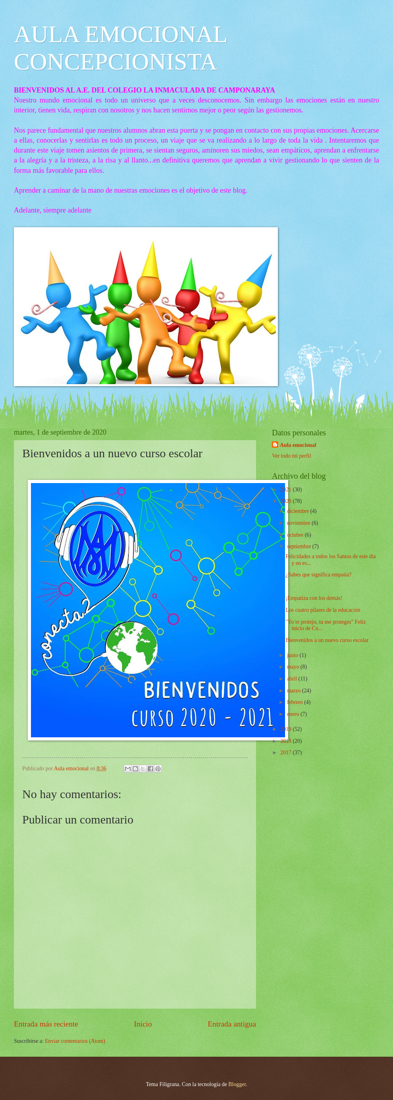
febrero (295, 702)
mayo (294, 667)
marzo (294, 691)
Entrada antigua (232, 1024)
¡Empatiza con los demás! (313, 598)
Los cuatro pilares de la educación (322, 610)
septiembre (299, 546)
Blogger (237, 1084)
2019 (286, 729)
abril (293, 679)
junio (293, 655)
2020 (286, 501)
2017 (286, 753)
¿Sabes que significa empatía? (318, 575)
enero (294, 714)
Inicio (143, 1024)
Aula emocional (298, 445)
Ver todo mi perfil (291, 456)
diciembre (298, 511)
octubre (296, 535)
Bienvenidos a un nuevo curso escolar (326, 640)
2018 (286, 741)
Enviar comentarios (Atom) (75, 1041)
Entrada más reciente (46, 1024)
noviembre (299, 523)
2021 (286, 490)
